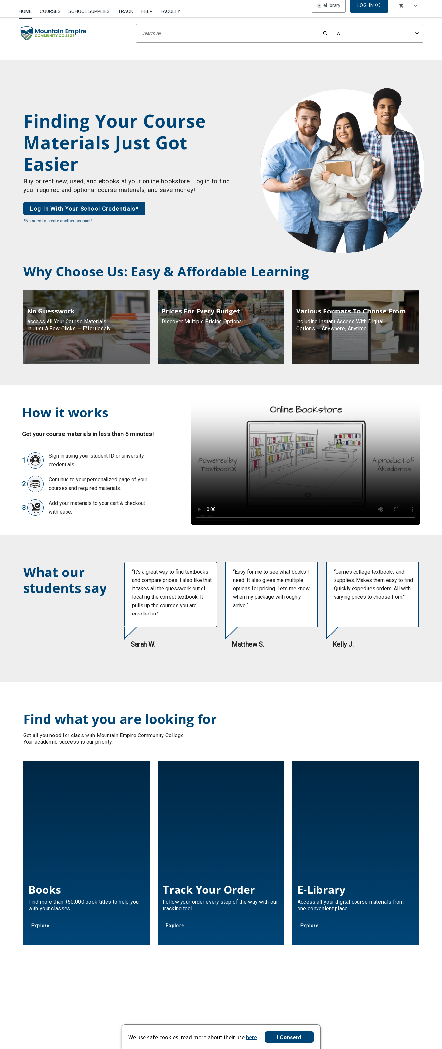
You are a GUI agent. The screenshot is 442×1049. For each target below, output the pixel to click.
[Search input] (279, 41)
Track (125, 11)
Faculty (170, 11)
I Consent (289, 1037)
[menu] (409, 11)
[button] (409, 11)
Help (147, 11)
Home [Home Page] (25, 11)
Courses (50, 11)
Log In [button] (328, 11)
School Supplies (89, 11)
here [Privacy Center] (251, 1037)
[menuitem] (27, 11)
